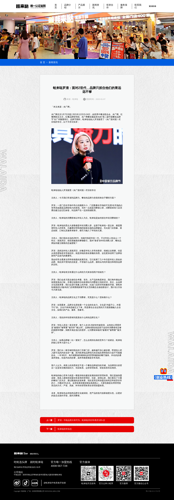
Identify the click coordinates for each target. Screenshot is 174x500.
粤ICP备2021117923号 (153, 491)
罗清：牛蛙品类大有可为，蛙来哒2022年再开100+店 (81, 420)
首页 (56, 6)
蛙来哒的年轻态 (65, 429)
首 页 (42, 62)
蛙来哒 (85, 119)
